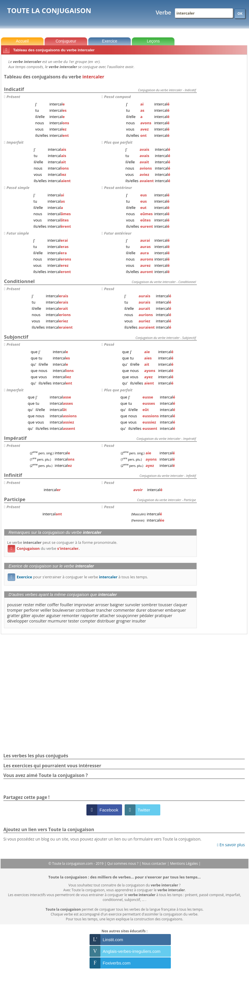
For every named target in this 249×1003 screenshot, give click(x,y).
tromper (15, 610)
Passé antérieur (118, 187)
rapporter (89, 615)
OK (239, 13)
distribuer (106, 621)
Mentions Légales (184, 863)
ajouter (38, 615)
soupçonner (127, 615)
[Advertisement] (223, 142)
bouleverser (63, 610)
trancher (104, 610)
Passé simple (18, 187)
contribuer (85, 610)
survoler (133, 604)
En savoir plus (231, 844)
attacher (107, 615)
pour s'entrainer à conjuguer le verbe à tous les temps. (78, 576)
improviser (84, 604)
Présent (13, 96)
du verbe (44, 548)
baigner (117, 604)
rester (28, 604)
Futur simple (18, 233)
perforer (31, 610)
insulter (139, 621)
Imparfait (15, 142)
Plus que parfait (118, 142)
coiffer (53, 604)
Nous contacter (154, 863)
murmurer (57, 621)
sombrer (149, 604)
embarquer (175, 610)
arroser (102, 604)
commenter (124, 610)
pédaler (146, 615)
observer (155, 610)
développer (17, 621)
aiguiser (53, 615)
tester (73, 621)
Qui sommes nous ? (123, 863)
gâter (26, 615)
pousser (14, 604)
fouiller (66, 604)
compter (88, 621)
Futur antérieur (117, 233)
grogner (123, 621)
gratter (13, 615)
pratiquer (163, 615)
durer (141, 610)
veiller (45, 610)
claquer (180, 604)
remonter (70, 615)
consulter (38, 621)
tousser (165, 604)
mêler (40, 604)
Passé (109, 288)
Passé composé (117, 96)
